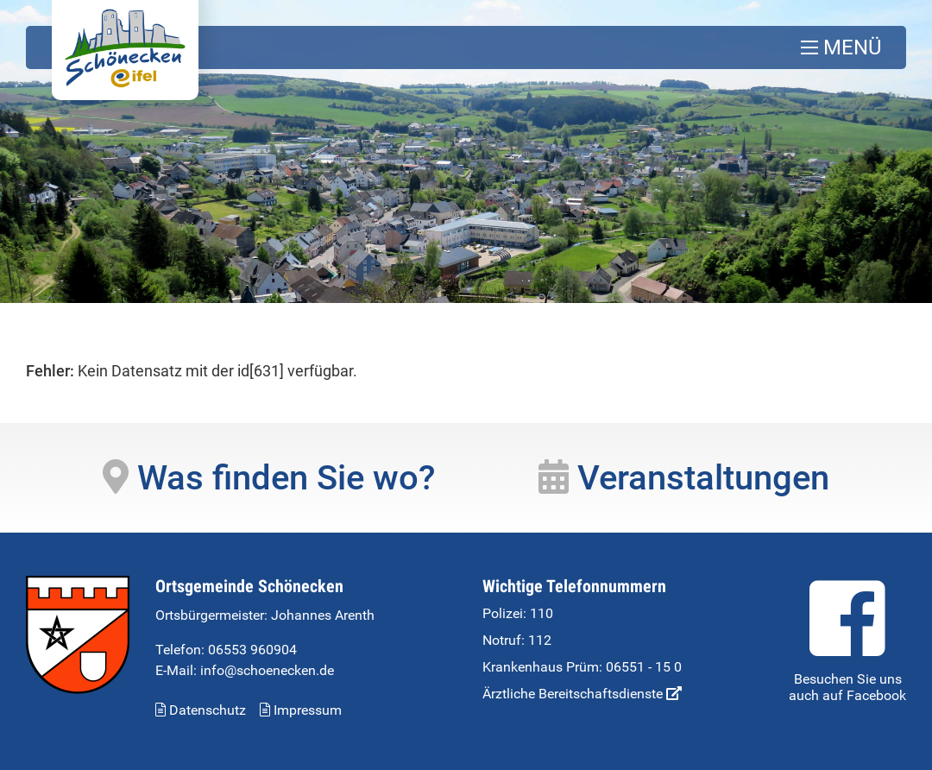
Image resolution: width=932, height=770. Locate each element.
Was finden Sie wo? (269, 478)
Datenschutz (200, 710)
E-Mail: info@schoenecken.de (244, 670)
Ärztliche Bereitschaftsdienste (582, 693)
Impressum (301, 710)
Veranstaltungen (683, 478)
